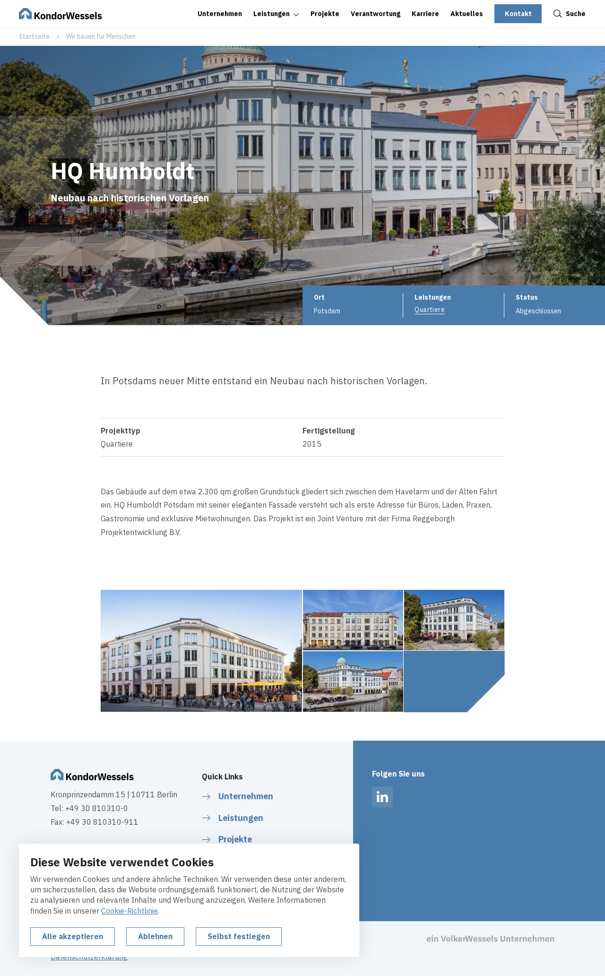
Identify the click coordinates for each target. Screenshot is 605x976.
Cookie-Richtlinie (129, 911)
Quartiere (430, 309)
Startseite (34, 36)
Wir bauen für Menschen (101, 36)
